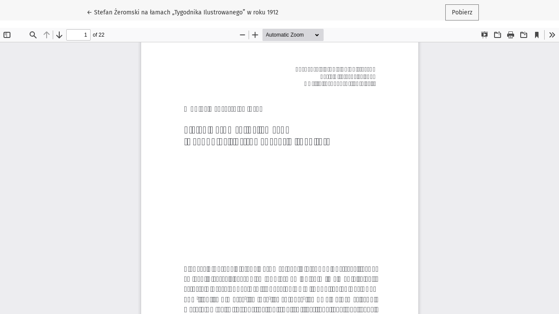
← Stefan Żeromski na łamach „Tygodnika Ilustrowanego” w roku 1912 (182, 11)
